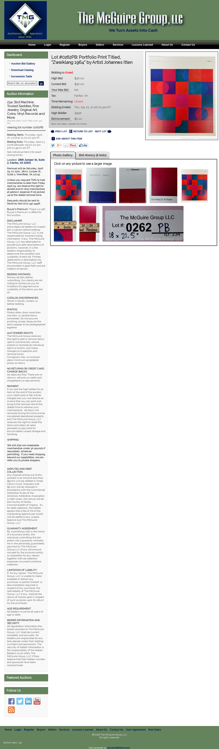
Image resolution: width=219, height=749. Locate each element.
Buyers (82, 44)
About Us (167, 44)
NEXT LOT (103, 131)
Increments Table (21, 76)
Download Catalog (22, 70)
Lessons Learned (142, 44)
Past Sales (154, 724)
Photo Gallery (63, 155)
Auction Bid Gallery (23, 63)
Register (65, 44)
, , (26, 161)
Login (47, 44)
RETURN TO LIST (81, 131)
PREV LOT (58, 131)
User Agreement (136, 724)
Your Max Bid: (60, 90)
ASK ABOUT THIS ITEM (67, 138)
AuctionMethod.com (118, 743)
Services (118, 44)
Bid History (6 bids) (93, 155)
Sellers (100, 44)
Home (32, 44)
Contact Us (188, 44)
